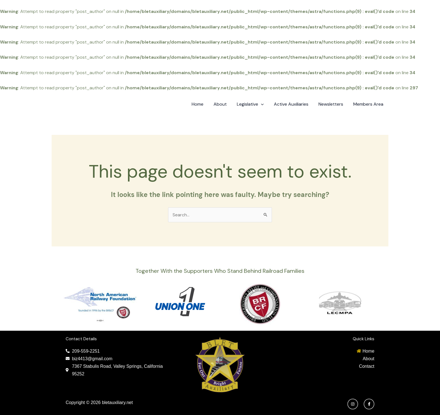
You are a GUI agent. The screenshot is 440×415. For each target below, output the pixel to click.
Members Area (369, 104)
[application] (265, 104)
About (225, 104)
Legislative (254, 104)
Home (204, 104)
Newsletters (332, 104)
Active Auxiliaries (294, 104)
